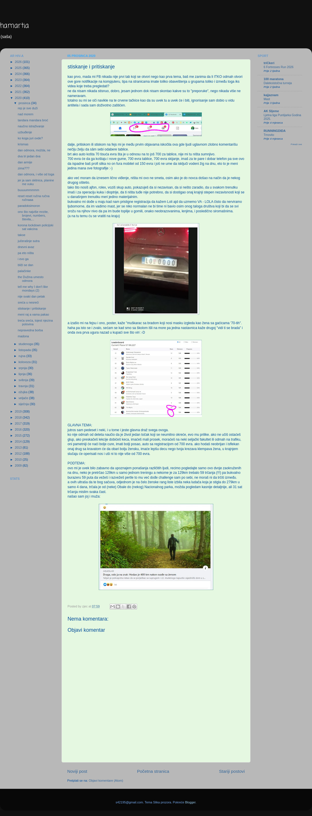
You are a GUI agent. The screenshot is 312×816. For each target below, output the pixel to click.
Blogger (190, 802)
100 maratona (274, 79)
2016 (19, 429)
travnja (24, 386)
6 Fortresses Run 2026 (278, 67)
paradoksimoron (29, 205)
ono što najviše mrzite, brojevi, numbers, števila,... (33, 215)
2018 (19, 417)
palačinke (24, 271)
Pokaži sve (296, 144)
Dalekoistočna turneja (278, 83)
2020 (19, 98)
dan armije (25, 162)
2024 (19, 74)
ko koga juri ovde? (30, 138)
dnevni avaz (26, 247)
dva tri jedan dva (29, 156)
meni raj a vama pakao (33, 314)
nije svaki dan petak (31, 296)
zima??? (23, 168)
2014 (19, 441)
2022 (19, 86)
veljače (24, 398)
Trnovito (269, 134)
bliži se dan (25, 265)
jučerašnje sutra (29, 241)
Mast (267, 99)
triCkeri (269, 63)
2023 (19, 80)
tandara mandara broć (33, 120)
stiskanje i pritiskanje (32, 308)
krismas (23, 144)
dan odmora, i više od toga (36, 174)
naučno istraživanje (31, 126)
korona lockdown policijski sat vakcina (35, 227)
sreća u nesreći (28, 302)
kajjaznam (271, 95)
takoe (21, 235)
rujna (22, 356)
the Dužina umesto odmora (31, 278)
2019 (19, 411)
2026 (19, 62)
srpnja (23, 368)
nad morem (25, 114)
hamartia (14, 26)
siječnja (24, 404)
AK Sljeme (271, 111)
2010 (19, 459)
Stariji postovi (232, 771)
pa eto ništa (26, 253)
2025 (19, 68)
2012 (19, 453)
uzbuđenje (25, 132)
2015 (19, 435)
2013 (19, 447)
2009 (19, 465)
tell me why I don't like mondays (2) (33, 288)
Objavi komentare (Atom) (106, 780)
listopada (25, 350)
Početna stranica (153, 771)
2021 (19, 92)
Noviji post (77, 771)
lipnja (23, 374)
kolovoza (25, 362)
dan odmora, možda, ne (34, 150)
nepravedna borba (30, 330)
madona (23, 336)
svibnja (24, 380)
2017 (19, 423)
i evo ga (23, 259)
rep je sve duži (28, 108)
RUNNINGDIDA (275, 130)
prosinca (25, 103)
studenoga (26, 344)
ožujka (23, 392)
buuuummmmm (28, 190)
